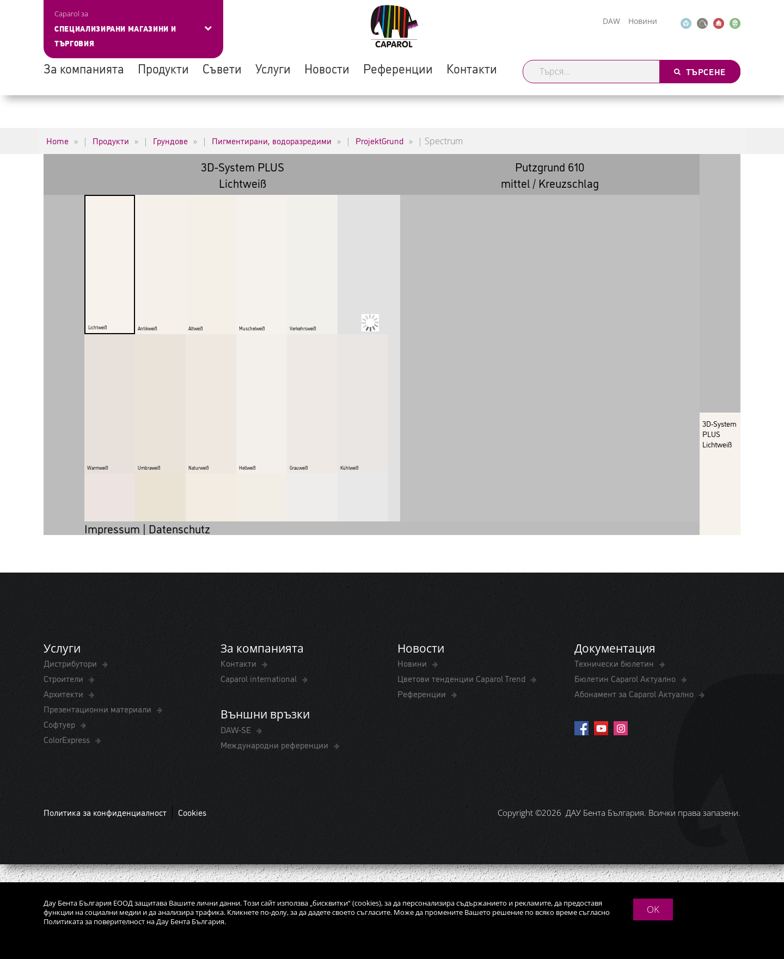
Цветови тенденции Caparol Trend (462, 678)
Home (57, 140)
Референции (398, 68)
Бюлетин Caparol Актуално (626, 678)
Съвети (222, 68)
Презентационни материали (99, 709)
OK (653, 909)
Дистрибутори (71, 663)
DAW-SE (236, 729)
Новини (642, 21)
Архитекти (64, 693)
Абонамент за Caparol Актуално (635, 693)
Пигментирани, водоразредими (272, 140)
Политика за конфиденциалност (105, 812)
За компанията (84, 68)
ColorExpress (68, 739)
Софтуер (60, 724)
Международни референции (275, 745)
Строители (64, 678)
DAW (611, 21)
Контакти (471, 68)
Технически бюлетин (615, 663)
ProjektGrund (379, 140)
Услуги (273, 68)
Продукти (163, 68)
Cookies (192, 812)
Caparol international (259, 678)
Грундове (170, 140)
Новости (327, 68)
